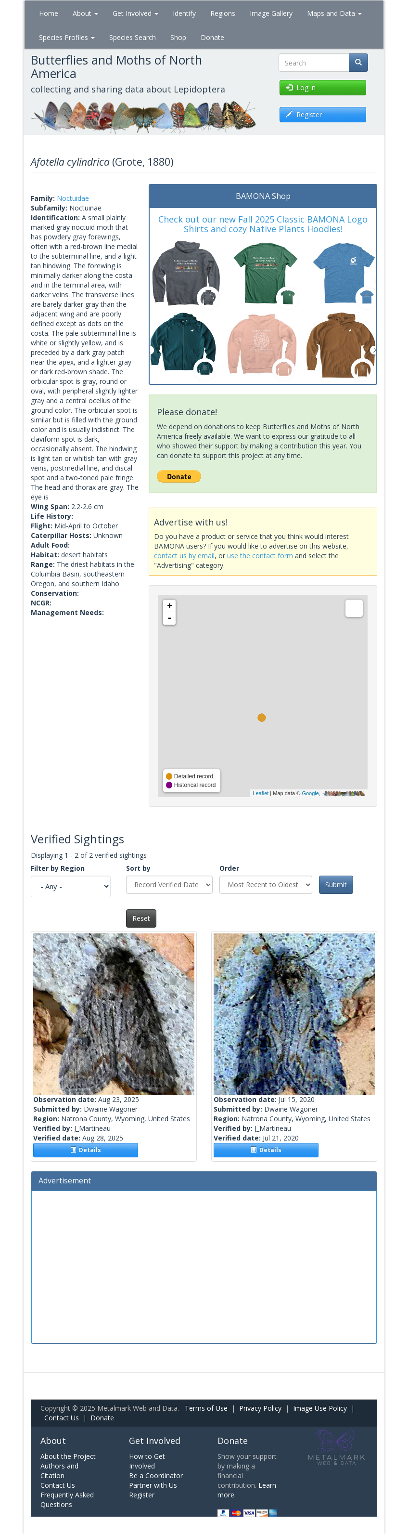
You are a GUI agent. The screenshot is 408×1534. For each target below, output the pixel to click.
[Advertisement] (204, 1265)
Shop (178, 37)
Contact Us (61, 1417)
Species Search (132, 37)
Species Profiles (67, 37)
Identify (184, 13)
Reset (141, 918)
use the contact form (260, 555)
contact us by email (184, 555)
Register (141, 1494)
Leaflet (260, 793)
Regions (222, 13)
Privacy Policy (260, 1408)
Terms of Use (206, 1408)
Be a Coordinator (156, 1475)
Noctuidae (73, 198)
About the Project (68, 1456)
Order (229, 868)
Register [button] (304, 114)
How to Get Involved (147, 1461)
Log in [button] (301, 87)
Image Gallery (271, 13)
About (85, 13)
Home (48, 13)
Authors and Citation (59, 1470)
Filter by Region (58, 868)
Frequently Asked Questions (67, 1499)
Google (310, 793)
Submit (336, 884)
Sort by (138, 868)
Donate (212, 37)
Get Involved (135, 13)
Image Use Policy (320, 1408)
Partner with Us (153, 1485)
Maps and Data (334, 13)
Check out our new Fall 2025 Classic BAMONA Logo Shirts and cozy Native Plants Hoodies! (263, 224)
